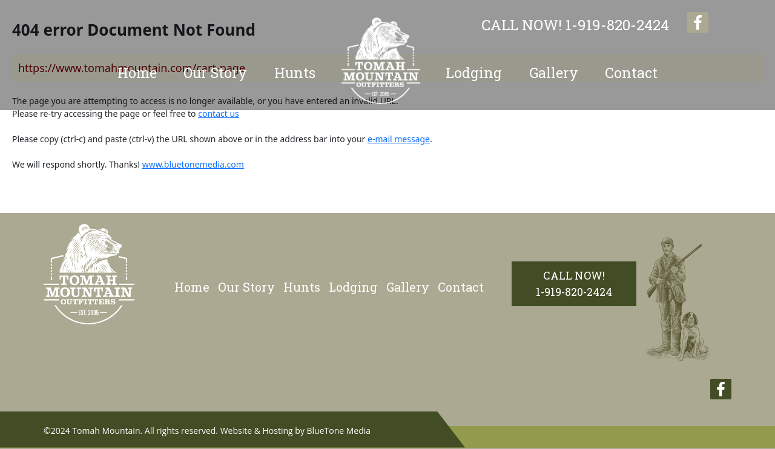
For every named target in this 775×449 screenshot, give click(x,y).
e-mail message (399, 139)
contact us (218, 113)
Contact (631, 73)
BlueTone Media (339, 430)
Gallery (553, 73)
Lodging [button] (474, 73)
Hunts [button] (294, 73)
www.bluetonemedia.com (193, 164)
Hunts (301, 287)
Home (137, 73)
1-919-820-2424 (575, 24)
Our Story (215, 73)
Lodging (353, 287)
